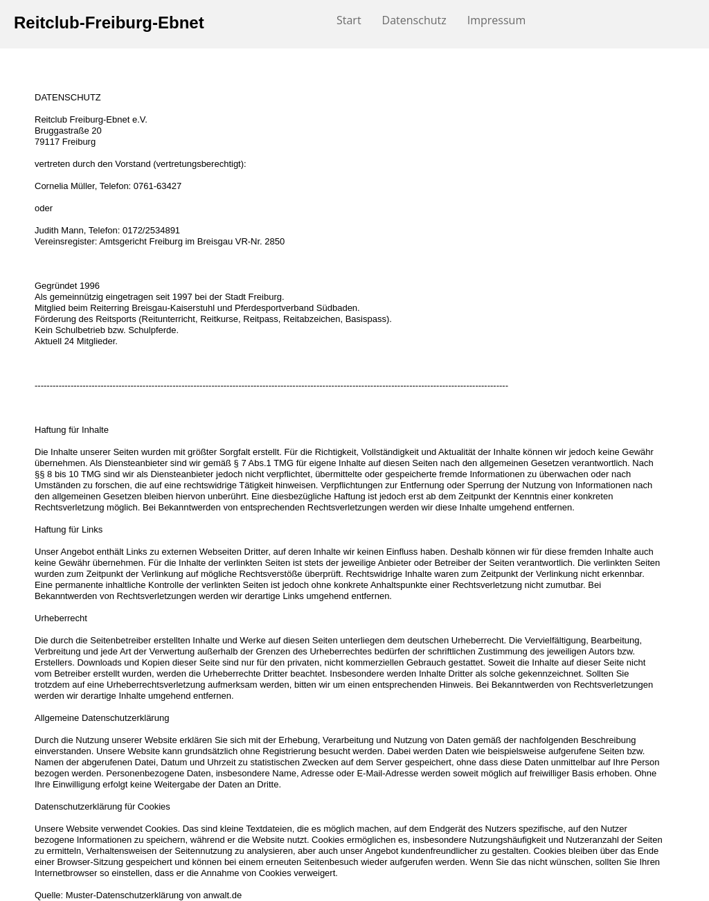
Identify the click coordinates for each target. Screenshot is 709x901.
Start (348, 20)
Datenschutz (414, 20)
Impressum (496, 20)
